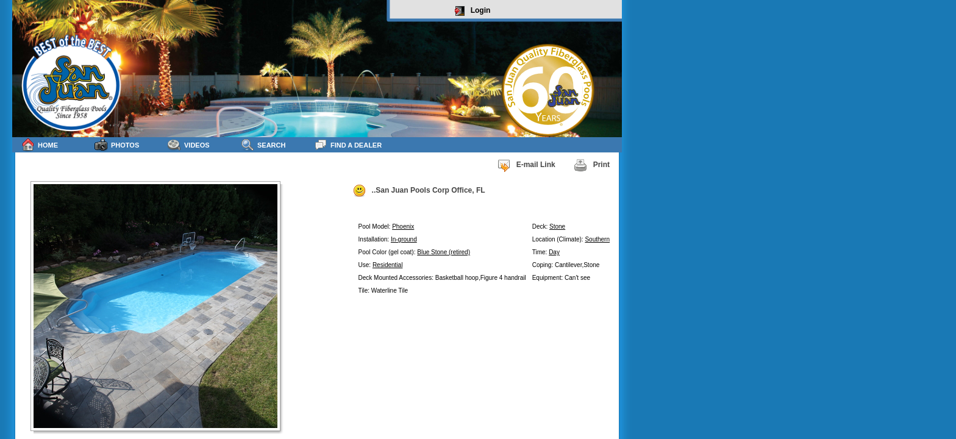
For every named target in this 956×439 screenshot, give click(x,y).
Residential (387, 265)
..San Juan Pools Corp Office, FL (418, 191)
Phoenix (403, 226)
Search (263, 144)
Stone (557, 226)
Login (473, 11)
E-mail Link (526, 165)
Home (39, 144)
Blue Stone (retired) (443, 252)
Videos (189, 144)
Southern (597, 239)
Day (554, 252)
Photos (117, 144)
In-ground (404, 239)
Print (592, 165)
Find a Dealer (348, 144)
